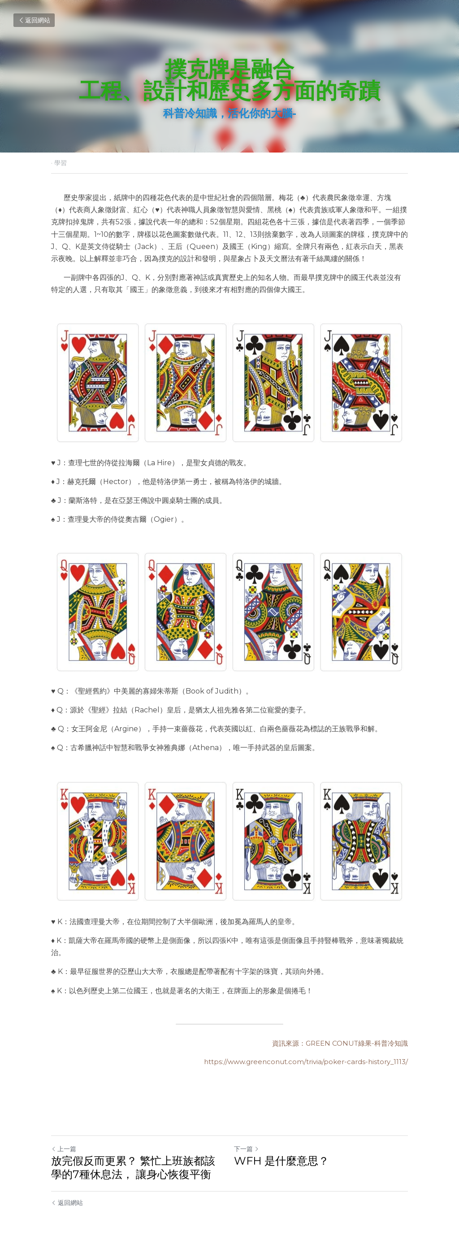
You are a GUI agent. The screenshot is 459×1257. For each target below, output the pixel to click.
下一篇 (246, 1149)
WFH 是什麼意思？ (281, 1160)
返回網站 (34, 20)
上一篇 (63, 1149)
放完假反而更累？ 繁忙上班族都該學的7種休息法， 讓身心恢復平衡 (133, 1167)
